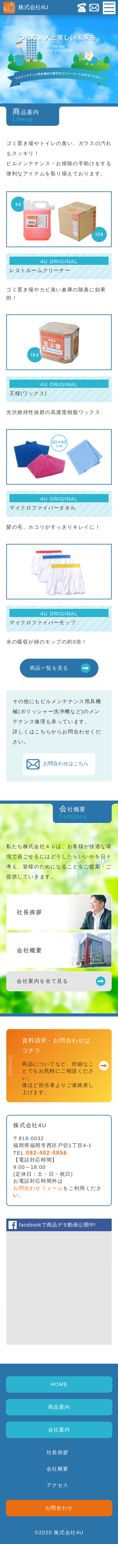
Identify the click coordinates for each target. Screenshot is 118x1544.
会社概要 (57, 1468)
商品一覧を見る (49, 668)
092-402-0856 (46, 1153)
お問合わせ (59, 1508)
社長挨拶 (57, 1452)
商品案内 (59, 1407)
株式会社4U (25, 7)
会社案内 (59, 1429)
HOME (58, 1384)
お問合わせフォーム (38, 1188)
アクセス (57, 1485)
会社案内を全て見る (42, 981)
